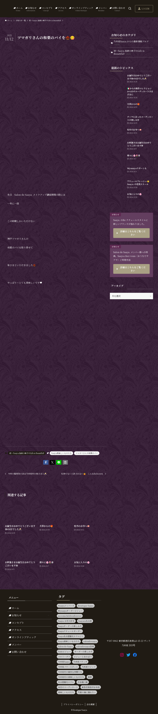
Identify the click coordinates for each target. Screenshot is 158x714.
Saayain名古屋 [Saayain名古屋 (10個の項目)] (85, 621)
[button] (45, 462)
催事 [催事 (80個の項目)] (90, 677)
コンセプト (16, 622)
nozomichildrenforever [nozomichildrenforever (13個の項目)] (69, 615)
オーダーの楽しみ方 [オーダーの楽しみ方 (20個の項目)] (83, 651)
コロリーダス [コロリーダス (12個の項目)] (64, 656)
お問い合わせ (18, 652)
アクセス (15, 630)
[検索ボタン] (129, 8)
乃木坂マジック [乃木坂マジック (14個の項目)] (89, 666)
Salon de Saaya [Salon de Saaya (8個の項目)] (65, 646)
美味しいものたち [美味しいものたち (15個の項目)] (66, 692)
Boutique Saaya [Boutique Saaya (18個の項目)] (85, 605)
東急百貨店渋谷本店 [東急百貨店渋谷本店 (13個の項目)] (91, 687)
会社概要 (91, 704)
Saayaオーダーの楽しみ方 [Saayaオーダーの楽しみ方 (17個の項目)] (70, 626)
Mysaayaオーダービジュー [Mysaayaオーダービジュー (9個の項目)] (70, 610)
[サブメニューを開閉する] (48, 615)
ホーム (14, 608)
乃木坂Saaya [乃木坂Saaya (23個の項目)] (64, 661)
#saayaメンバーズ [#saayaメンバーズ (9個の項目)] (66, 605)
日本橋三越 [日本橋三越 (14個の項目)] (83, 682)
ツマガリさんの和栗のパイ (87, 453)
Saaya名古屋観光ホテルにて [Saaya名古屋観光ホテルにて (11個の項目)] (70, 636)
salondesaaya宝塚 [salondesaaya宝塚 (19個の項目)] (85, 646)
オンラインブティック (22, 637)
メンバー (15, 644)
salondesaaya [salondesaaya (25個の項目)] (90, 641)
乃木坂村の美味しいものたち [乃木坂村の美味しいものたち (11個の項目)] (71, 677)
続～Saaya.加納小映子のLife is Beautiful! (26, 453)
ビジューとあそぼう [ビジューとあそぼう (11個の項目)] (83, 656)
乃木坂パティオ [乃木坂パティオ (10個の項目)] (80, 661)
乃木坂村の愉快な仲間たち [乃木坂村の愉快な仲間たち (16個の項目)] (70, 671)
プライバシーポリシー (73, 704)
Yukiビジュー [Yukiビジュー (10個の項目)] (64, 651)
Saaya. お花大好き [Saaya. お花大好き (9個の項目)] (66, 621)
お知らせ (30, 615)
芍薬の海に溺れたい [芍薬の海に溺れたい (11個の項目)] (87, 692)
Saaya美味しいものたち (61, 453)
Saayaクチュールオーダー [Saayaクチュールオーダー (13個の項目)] (70, 631)
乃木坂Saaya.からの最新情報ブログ (131, 43)
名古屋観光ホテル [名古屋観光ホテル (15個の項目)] (66, 682)
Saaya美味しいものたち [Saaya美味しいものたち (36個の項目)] (69, 641)
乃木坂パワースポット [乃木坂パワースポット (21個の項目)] (68, 666)
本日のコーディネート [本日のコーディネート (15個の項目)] (68, 687)
